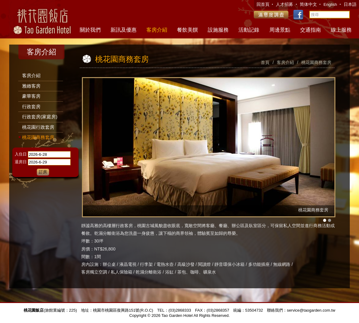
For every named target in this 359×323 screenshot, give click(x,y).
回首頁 (264, 4)
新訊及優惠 (123, 30)
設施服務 (218, 30)
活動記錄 (248, 30)
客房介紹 (156, 30)
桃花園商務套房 (38, 137)
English (330, 4)
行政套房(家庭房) (39, 116)
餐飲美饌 (187, 30)
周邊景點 (279, 30)
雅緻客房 (31, 86)
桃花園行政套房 (38, 127)
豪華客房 (31, 96)
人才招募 (285, 4)
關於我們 (90, 30)
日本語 (350, 4)
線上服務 (341, 30)
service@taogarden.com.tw (311, 310)
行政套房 (31, 106)
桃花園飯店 (41, 18)
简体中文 (308, 4)
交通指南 (310, 30)
